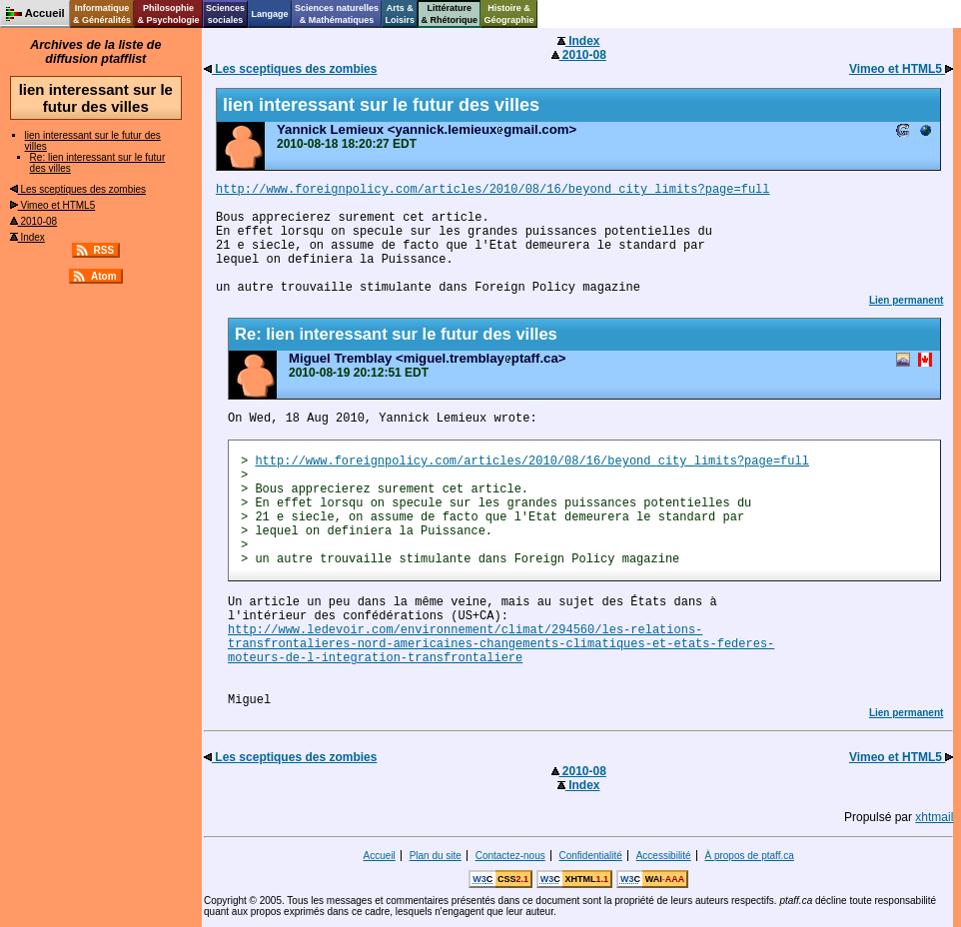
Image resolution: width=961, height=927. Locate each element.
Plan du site (436, 855)
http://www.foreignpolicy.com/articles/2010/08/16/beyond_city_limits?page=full (493, 190)
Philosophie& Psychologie (168, 14)
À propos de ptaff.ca (748, 855)
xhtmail (934, 817)
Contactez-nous (510, 855)
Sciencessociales (225, 14)
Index (27, 237)
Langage (269, 14)
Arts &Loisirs (401, 14)
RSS (104, 250)
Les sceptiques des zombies (78, 189)
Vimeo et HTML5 (53, 205)
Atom (104, 276)
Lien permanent (906, 300)
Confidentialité (590, 855)
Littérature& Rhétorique (450, 14)
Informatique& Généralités (102, 14)
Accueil (380, 855)
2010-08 (33, 221)
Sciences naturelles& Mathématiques (337, 14)
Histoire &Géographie (509, 14)
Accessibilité (663, 855)
